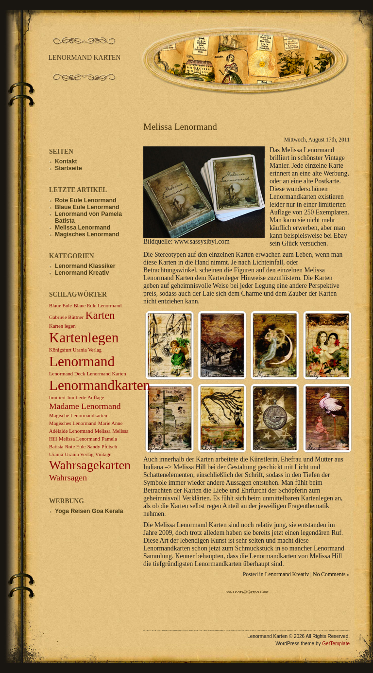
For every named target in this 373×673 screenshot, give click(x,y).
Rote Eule (75, 446)
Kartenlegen (84, 337)
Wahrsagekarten (90, 465)
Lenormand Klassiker (85, 266)
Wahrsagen (68, 477)
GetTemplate (336, 643)
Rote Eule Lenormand (85, 200)
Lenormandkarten (99, 385)
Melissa (103, 431)
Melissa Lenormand (180, 127)
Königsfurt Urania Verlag (75, 350)
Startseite (68, 168)
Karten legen (62, 326)
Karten (100, 315)
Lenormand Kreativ (287, 574)
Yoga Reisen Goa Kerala (89, 511)
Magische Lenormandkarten (78, 415)
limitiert (57, 397)
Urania (56, 454)
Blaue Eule (60, 305)
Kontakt (66, 161)
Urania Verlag (79, 454)
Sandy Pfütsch (102, 446)
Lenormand (82, 361)
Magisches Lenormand (87, 234)
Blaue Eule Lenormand (87, 207)
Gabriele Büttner (66, 317)
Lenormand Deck (67, 373)
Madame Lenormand (85, 406)
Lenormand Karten (106, 373)
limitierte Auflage (86, 397)
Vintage (103, 454)
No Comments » (331, 574)
